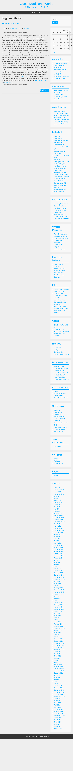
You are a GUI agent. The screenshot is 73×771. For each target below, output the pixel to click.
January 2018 (58, 547)
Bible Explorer (58, 264)
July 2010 (57, 700)
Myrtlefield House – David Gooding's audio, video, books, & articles (61, 113)
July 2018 (57, 536)
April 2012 (57, 660)
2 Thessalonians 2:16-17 (36, 7)
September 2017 (59, 556)
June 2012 (57, 656)
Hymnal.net (57, 348)
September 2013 (59, 628)
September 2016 (59, 579)
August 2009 (58, 718)
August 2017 (58, 558)
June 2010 (57, 703)
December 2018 (59, 530)
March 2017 (58, 568)
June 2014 (57, 615)
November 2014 (59, 607)
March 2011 (58, 683)
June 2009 (57, 722)
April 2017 (57, 566)
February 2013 (58, 639)
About (39, 12)
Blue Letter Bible (59, 144)
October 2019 (58, 519)
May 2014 (57, 617)
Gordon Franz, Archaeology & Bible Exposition (60, 97)
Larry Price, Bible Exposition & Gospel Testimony (60, 302)
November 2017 (59, 551)
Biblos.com (57, 414)
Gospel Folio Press (60, 206)
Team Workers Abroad (61, 398)
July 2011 (57, 675)
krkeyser (26, 28)
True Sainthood (10, 23)
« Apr (54, 52)
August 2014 (58, 611)
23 (43, 80)
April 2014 (57, 620)
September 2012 (59, 649)
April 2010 (57, 705)
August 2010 (58, 698)
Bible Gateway (58, 412)
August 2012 (58, 652)
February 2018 (58, 545)
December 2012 (59, 643)
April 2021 (57, 498)
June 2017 (57, 562)
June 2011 (57, 677)
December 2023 (59, 490)
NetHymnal (57, 350)
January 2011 (58, 688)
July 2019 (57, 524)
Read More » (44, 90)
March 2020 (58, 513)
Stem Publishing (59, 181)
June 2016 (57, 583)
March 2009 (58, 728)
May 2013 (57, 634)
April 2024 (57, 487)
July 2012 (57, 654)
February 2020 (58, 515)
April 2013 (57, 637)
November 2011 (59, 671)
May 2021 (57, 496)
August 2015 (58, 594)
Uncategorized (58, 463)
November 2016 (59, 577)
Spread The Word (59, 117)
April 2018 (57, 541)
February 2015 (58, 603)
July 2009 (57, 720)
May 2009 (57, 724)
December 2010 (59, 690)
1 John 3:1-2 (8, 82)
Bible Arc (57, 136)
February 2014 (58, 624)
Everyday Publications (61, 204)
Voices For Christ (59, 124)
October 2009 (58, 713)
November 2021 (59, 494)
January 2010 (58, 711)
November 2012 (59, 645)
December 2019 (59, 517)
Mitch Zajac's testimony (61, 76)
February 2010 (58, 709)
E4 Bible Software (59, 268)
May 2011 (57, 679)
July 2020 (57, 507)
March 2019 (58, 526)
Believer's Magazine (60, 236)
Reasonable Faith (59, 78)
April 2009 (57, 726)
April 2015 (57, 600)
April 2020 (57, 511)
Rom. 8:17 (38, 80)
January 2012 (58, 666)
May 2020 (57, 509)
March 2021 (58, 500)
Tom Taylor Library (60, 189)
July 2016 (57, 581)
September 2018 (59, 534)
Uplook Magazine (59, 249)
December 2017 (59, 549)
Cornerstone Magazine (61, 238)
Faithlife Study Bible (60, 164)
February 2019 (58, 528)
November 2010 (59, 692)
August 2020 (58, 505)
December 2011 (59, 669)
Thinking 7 (57, 187)
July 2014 (57, 613)
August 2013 (58, 630)
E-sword (56, 266)
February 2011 (58, 686)
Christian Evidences (60, 63)
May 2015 (57, 598)
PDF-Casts (57, 459)
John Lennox (58, 67)
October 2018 (58, 532)
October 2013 (58, 626)
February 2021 (58, 502)
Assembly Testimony (60, 234)
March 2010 (58, 707)
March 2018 (58, 543)
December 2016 (59, 575)
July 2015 (57, 596)
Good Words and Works (36, 3)
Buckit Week (58, 446)
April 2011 (57, 681)
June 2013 (57, 632)
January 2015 (58, 605)
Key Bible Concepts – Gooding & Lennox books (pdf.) (61, 72)
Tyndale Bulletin (59, 191)
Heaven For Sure (59, 329)
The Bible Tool (58, 273)
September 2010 (59, 696)
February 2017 (58, 571)
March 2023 (58, 492)
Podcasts (57, 461)
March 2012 (58, 662)
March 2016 (58, 585)
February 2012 (58, 664)
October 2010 (58, 694)
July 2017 (57, 560)
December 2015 (59, 590)
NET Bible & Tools (59, 179)
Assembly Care (59, 366)
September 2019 (59, 522)
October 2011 (58, 673)
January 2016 (58, 588)
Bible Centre (58, 138)
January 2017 (58, 573)
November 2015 (59, 592)
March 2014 (58, 622)
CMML (56, 391)
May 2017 (57, 564)
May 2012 (57, 658)
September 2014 (59, 609)
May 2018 (57, 539)
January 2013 (58, 641)
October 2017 (58, 554)
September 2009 (59, 715)
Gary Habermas (59, 65)
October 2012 (58, 647)
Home (33, 12)
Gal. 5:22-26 (24, 76)
